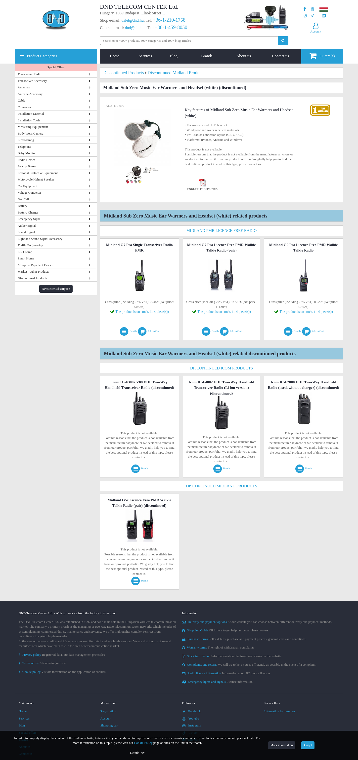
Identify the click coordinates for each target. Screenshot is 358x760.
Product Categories (42, 56)
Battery (22, 206)
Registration (108, 711)
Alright (308, 745)
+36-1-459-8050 (171, 27)
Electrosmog (26, 140)
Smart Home (26, 258)
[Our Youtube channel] (312, 9)
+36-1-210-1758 (169, 20)
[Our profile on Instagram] (305, 16)
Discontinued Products (32, 278)
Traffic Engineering (30, 245)
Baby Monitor (27, 153)
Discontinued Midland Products (221, 486)
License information (217, 682)
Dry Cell (23, 199)
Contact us (280, 56)
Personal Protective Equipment (38, 173)
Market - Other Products (33, 271)
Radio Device (26, 160)
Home (115, 56)
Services (145, 56)
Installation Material (31, 113)
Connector (24, 107)
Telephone (24, 146)
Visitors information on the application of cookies (62, 672)
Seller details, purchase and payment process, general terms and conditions (244, 639)
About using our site (42, 663)
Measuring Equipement (33, 127)
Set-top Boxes (27, 166)
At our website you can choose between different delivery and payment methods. (257, 622)
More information (281, 745)
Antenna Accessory (30, 94)
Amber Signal (27, 225)
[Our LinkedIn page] (324, 16)
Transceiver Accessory (32, 81)
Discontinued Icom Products (221, 368)
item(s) (322, 56)
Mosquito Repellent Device (35, 265)
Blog (174, 56)
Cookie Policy (143, 743)
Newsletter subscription (56, 288)
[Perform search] (283, 40)
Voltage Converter (29, 192)
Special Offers (56, 67)
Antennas (24, 87)
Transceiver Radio (29, 74)
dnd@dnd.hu (135, 28)
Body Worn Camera (30, 133)
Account (105, 718)
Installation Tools (29, 120)
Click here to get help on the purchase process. (225, 630)
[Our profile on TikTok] (312, 16)
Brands (206, 56)
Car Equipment (27, 186)
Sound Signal (26, 232)
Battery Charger (28, 212)
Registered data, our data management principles (62, 654)
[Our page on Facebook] (305, 9)
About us (243, 56)
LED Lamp (25, 252)
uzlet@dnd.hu (132, 20)
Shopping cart (109, 725)
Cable (21, 100)
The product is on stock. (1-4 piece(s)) (142, 312)
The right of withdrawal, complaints (218, 647)
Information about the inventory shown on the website (231, 656)
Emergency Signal (29, 219)
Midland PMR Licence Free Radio (221, 230)
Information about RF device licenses (226, 673)
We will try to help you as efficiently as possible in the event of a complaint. (249, 664)
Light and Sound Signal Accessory (40, 239)
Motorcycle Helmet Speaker (36, 179)
